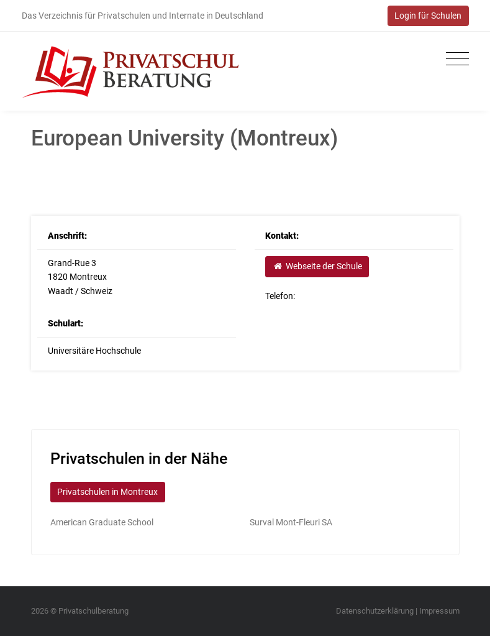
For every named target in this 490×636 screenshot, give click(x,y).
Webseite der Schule (317, 266)
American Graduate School (101, 522)
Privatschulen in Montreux (107, 492)
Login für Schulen (427, 16)
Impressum (439, 610)
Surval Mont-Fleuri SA (291, 522)
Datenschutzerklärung (375, 610)
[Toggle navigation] (454, 59)
